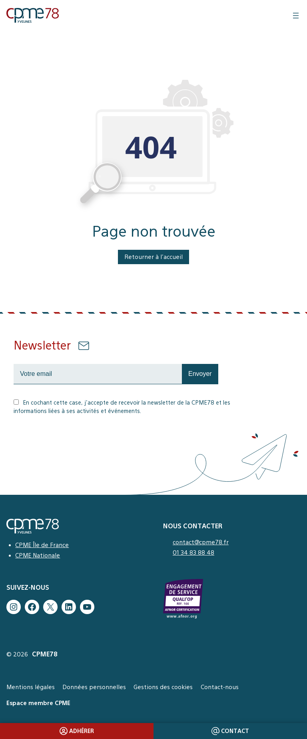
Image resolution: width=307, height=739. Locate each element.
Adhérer (77, 731)
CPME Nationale (37, 555)
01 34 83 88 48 (193, 552)
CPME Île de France (42, 544)
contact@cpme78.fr (201, 542)
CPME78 (45, 654)
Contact (230, 731)
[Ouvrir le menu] (296, 15)
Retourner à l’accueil (153, 256)
